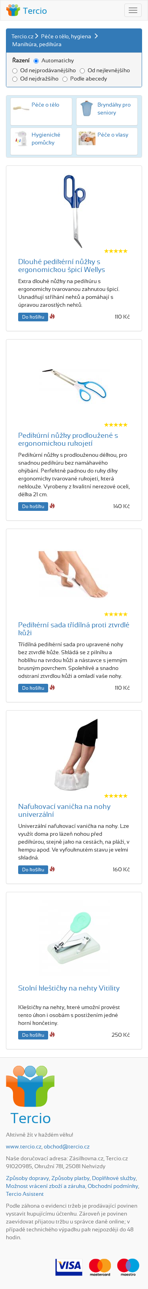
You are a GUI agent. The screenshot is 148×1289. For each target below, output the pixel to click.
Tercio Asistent (25, 1194)
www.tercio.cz (23, 1147)
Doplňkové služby (114, 1178)
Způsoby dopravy (27, 1178)
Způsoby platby (70, 1178)
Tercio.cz (22, 36)
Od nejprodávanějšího (44, 70)
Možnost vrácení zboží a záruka (45, 1186)
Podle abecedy (84, 79)
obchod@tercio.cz (67, 1147)
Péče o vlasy (112, 135)
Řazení (21, 61)
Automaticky (54, 61)
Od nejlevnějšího (105, 70)
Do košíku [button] (33, 317)
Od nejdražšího (35, 79)
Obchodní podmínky (113, 1186)
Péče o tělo (45, 105)
